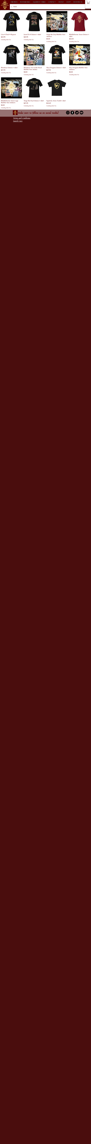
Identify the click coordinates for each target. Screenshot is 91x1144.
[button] (88, 2)
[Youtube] (81, 112)
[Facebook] (72, 112)
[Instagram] (68, 112)
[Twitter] (77, 112)
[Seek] (47, 6)
